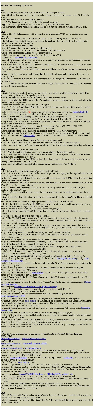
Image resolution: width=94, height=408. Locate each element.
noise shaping (23, 362)
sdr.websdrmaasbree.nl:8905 (35, 343)
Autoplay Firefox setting (67, 258)
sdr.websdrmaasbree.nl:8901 (34, 338)
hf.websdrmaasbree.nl (10, 338)
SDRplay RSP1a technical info (60, 374)
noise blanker (29, 135)
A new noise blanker (18, 357)
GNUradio (68, 357)
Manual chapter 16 (80, 112)
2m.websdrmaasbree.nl (11, 343)
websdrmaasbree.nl (33, 348)
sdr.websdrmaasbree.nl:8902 (13, 296)
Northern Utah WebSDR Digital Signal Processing (35, 287)
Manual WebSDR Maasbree (31, 374)
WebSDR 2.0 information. (26, 57)
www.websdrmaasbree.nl (11, 348)
